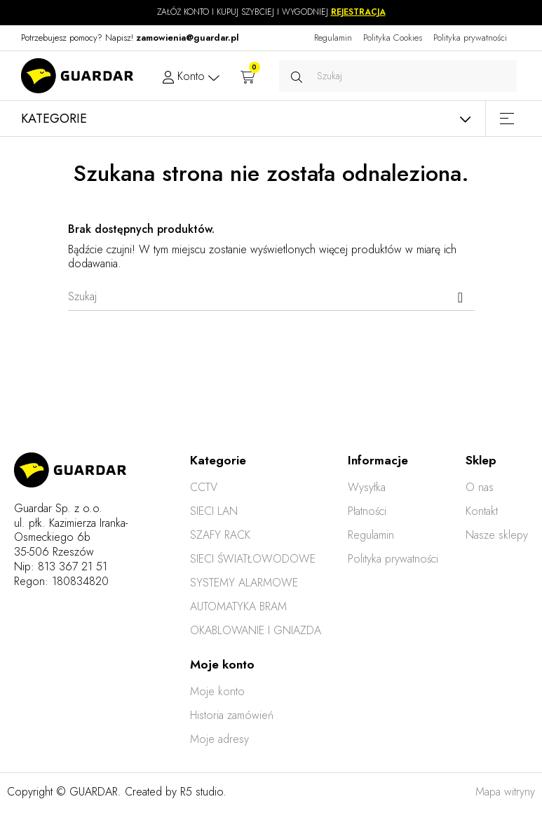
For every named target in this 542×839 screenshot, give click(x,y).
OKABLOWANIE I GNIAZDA (255, 630)
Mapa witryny (505, 792)
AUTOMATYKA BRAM (238, 606)
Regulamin (333, 37)
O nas (480, 487)
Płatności (367, 511)
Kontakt (482, 511)
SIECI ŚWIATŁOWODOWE (253, 559)
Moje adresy (219, 739)
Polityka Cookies (392, 37)
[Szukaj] (271, 297)
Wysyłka (367, 487)
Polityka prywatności (470, 37)
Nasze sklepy (497, 535)
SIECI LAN (214, 511)
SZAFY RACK (220, 535)
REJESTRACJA (358, 12)
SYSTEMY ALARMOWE (244, 583)
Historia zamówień (231, 715)
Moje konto (217, 691)
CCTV (203, 487)
